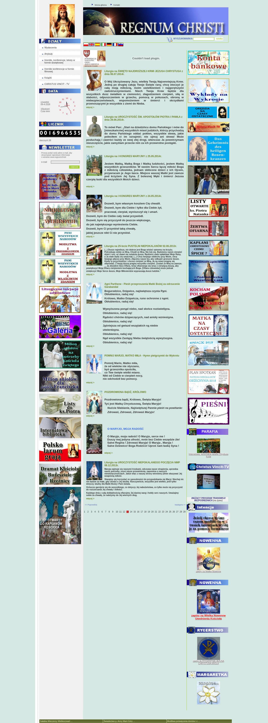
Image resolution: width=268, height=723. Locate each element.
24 (166, 512)
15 (134, 512)
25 (170, 512)
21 (156, 512)
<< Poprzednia (91, 505)
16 (138, 512)
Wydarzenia (50, 47)
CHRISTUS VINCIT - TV (56, 84)
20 (152, 512)
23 (163, 512)
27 (177, 512)
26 (174, 512)
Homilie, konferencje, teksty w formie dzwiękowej (59, 61)
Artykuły (48, 54)
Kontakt (116, 5)
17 (141, 512)
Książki (48, 77)
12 (124, 512)
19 (149, 512)
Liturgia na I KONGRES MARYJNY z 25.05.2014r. (133, 156)
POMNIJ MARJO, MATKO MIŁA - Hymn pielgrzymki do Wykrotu (141, 355)
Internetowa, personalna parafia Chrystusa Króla (208, 455)
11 (120, 512)
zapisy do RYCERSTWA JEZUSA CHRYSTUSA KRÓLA (208, 662)
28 (181, 512)
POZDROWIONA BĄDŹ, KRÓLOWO (125, 392)
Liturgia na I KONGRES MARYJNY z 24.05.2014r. (133, 196)
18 (145, 512)
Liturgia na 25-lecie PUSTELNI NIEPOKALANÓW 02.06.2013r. (140, 246)
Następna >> (180, 505)
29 (184, 512)
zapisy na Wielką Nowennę (208, 571)
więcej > (90, 107)
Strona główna (101, 5)
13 (127, 512)
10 (117, 512)
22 (159, 512)
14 (131, 512)
